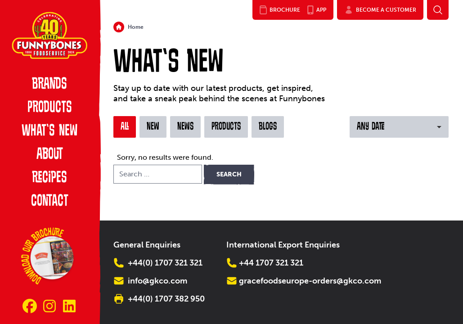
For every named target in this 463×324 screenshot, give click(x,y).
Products (49, 108)
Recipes (49, 178)
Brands (49, 84)
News (185, 127)
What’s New (49, 131)
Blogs (268, 127)
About (49, 155)
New (153, 127)
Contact (49, 202)
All (125, 127)
